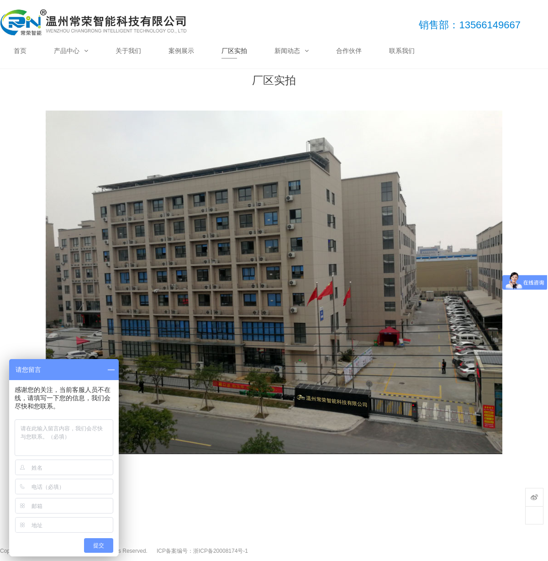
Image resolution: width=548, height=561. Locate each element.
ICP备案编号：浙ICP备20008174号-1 (202, 551)
